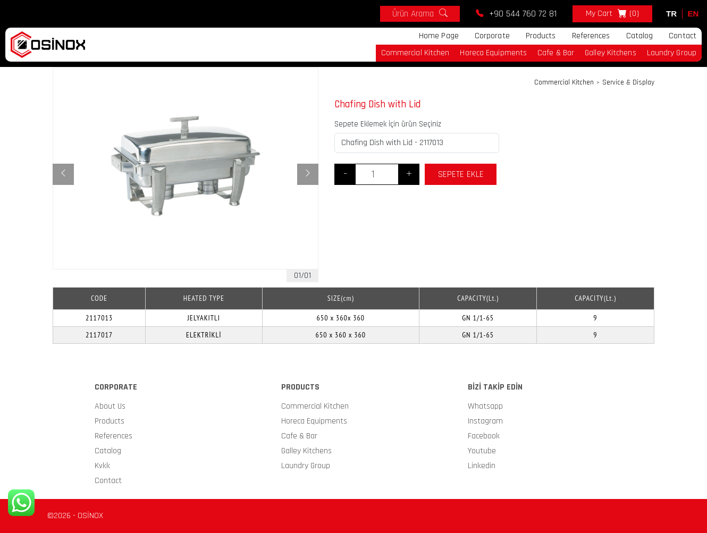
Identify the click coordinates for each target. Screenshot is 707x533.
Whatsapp (485, 406)
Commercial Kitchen (415, 52)
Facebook (484, 436)
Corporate (492, 35)
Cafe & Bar (555, 52)
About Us (110, 406)
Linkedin (481, 465)
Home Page (439, 35)
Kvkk (102, 465)
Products (541, 35)
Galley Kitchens (610, 52)
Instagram (485, 421)
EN (693, 13)
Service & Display (628, 82)
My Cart (612, 13)
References (591, 35)
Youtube (482, 450)
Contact (682, 35)
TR (671, 13)
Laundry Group (671, 52)
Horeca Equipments (493, 52)
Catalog (639, 35)
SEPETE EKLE (461, 174)
